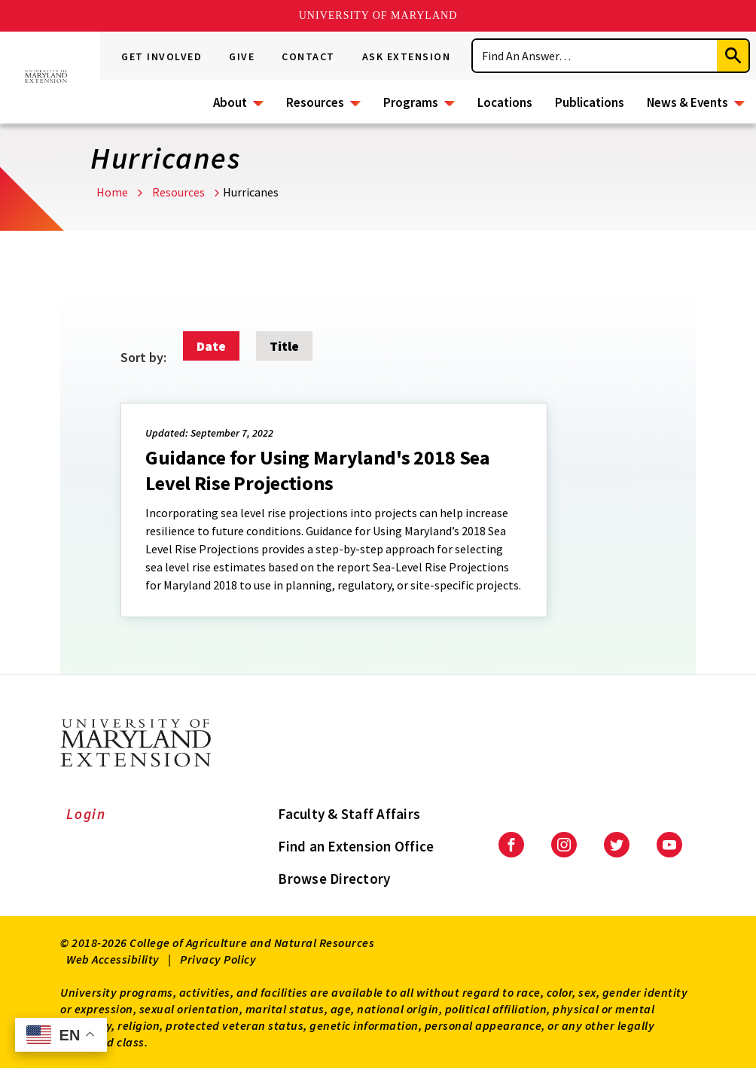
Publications (589, 102)
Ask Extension (406, 56)
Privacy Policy (218, 959)
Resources (315, 102)
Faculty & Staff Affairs (349, 814)
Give (242, 56)
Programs (410, 102)
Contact (308, 56)
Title (284, 346)
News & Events (687, 102)
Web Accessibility (113, 959)
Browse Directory (334, 879)
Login (86, 814)
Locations (504, 102)
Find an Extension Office (356, 846)
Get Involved (161, 56)
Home (112, 191)
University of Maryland (378, 15)
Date (211, 346)
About (230, 102)
